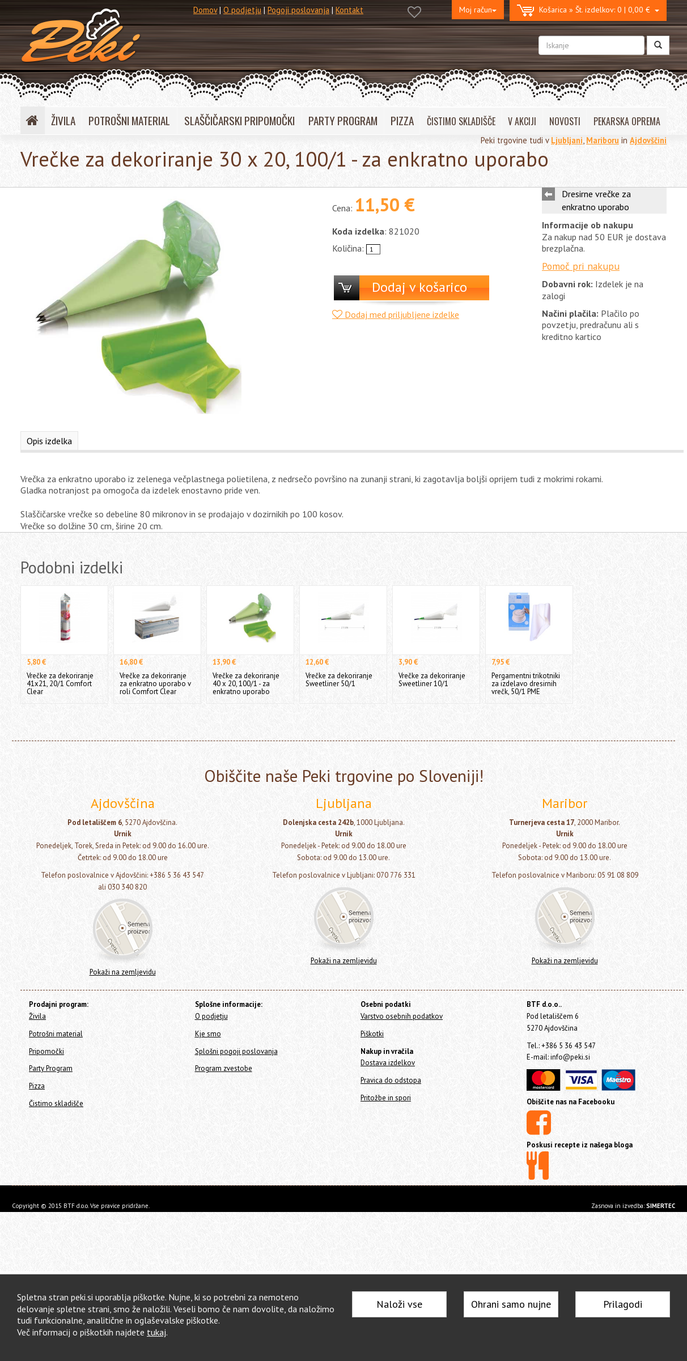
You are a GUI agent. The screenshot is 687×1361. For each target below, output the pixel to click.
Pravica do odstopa (391, 1080)
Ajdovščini (648, 140)
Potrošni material (56, 1034)
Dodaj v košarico (419, 287)
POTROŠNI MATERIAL (129, 120)
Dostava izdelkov (388, 1062)
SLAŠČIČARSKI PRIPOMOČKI (239, 120)
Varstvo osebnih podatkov (402, 1016)
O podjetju (242, 10)
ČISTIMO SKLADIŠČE (461, 121)
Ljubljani (567, 140)
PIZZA (402, 120)
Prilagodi (622, 1304)
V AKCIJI (522, 121)
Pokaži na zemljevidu (123, 972)
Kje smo (208, 1034)
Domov (205, 10)
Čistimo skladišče (56, 1103)
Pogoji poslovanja (298, 10)
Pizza (37, 1086)
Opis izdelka (49, 440)
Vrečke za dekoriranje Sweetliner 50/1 (339, 679)
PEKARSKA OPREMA (626, 121)
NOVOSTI (564, 121)
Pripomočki (46, 1051)
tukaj (156, 1332)
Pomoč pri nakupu (581, 266)
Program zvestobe (223, 1068)
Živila (37, 1016)
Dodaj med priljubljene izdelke (395, 314)
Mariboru (602, 140)
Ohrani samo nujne (511, 1304)
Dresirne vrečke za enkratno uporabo (596, 200)
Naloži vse (399, 1304)
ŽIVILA (63, 120)
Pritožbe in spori (386, 1098)
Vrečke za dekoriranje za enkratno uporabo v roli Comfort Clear (155, 683)
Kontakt (349, 10)
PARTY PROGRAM (343, 120)
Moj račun (478, 10)
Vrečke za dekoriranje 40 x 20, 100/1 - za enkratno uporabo (246, 683)
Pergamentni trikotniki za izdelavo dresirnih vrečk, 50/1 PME (525, 683)
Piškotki (372, 1034)
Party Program (51, 1068)
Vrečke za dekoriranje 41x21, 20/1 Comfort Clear (60, 683)
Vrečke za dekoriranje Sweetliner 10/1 (431, 679)
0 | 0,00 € (588, 10)
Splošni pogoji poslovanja (236, 1051)
